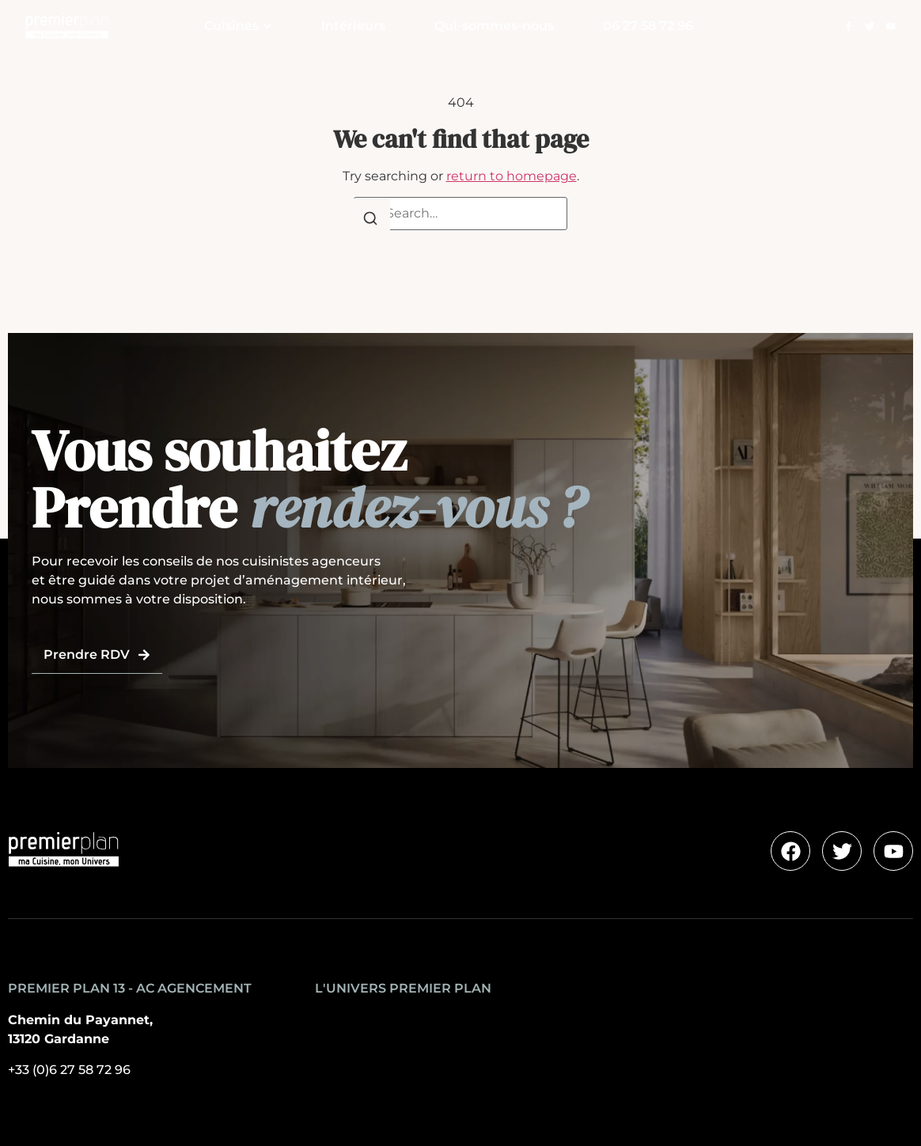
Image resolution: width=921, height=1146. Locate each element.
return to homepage (511, 175)
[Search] (370, 221)
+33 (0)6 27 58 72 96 (69, 1069)
